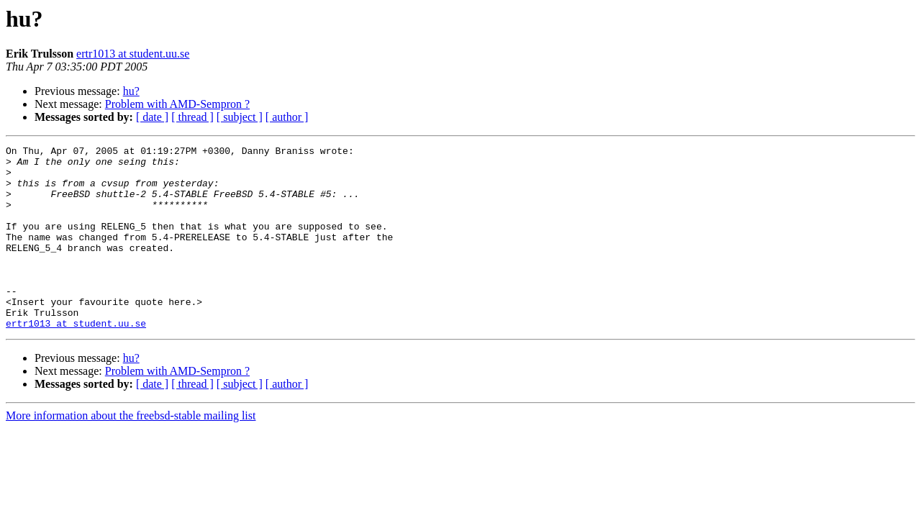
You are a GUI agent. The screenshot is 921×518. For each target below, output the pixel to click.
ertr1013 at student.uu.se (132, 53)
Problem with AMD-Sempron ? (177, 104)
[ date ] (152, 117)
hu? (131, 91)
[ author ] (287, 117)
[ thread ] (192, 117)
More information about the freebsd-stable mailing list (130, 452)
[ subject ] (240, 117)
